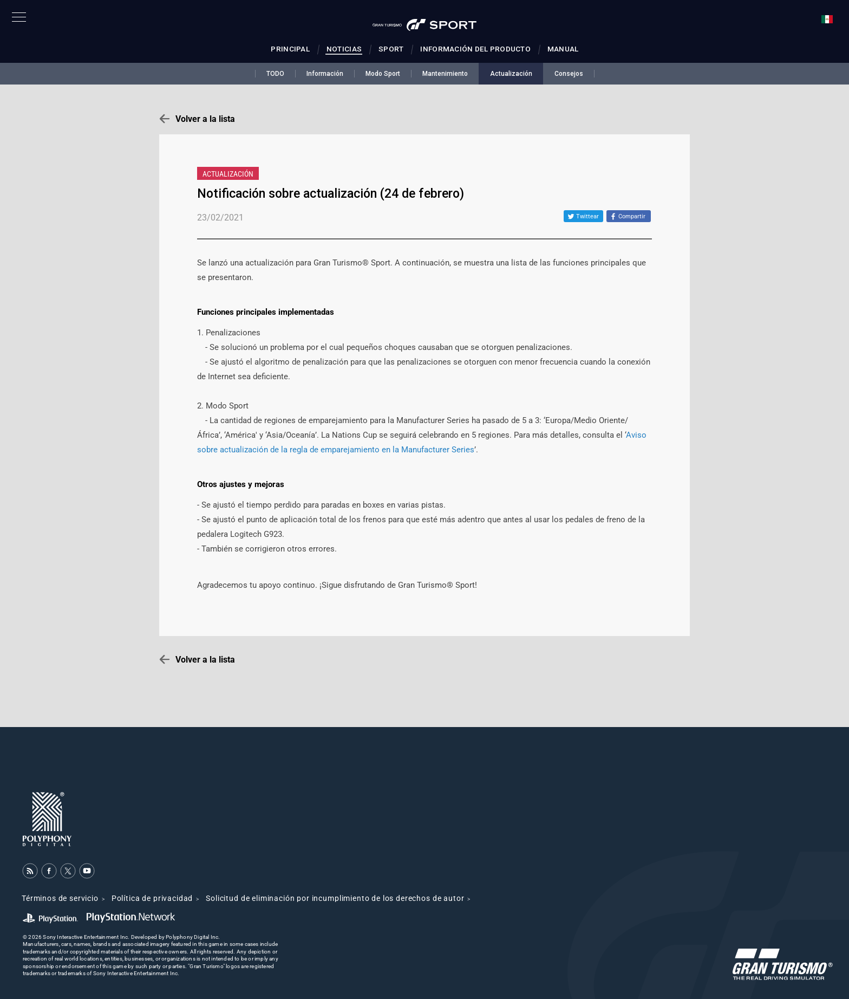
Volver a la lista (205, 119)
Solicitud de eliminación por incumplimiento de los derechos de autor (335, 898)
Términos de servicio (60, 898)
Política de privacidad (152, 898)
